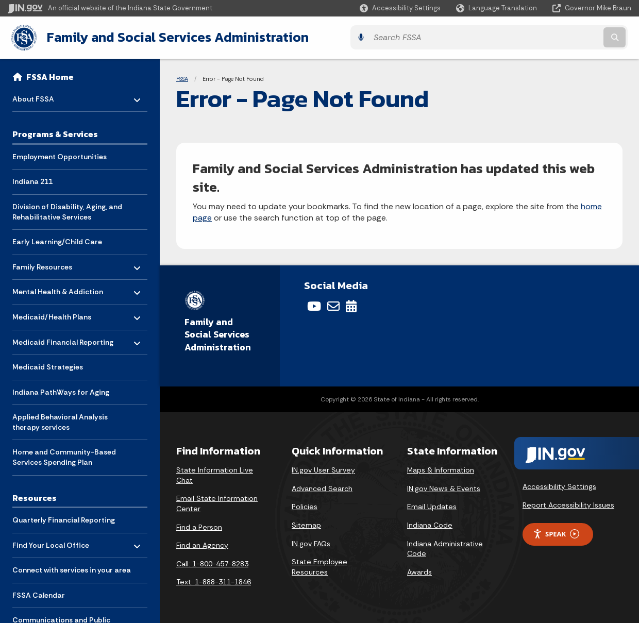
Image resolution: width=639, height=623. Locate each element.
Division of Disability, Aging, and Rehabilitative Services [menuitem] (67, 210)
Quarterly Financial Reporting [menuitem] (63, 518)
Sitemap (306, 523)
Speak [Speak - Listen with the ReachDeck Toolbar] (556, 532)
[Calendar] (351, 305)
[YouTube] (314, 305)
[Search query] (555, 37)
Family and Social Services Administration (173, 36)
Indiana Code (429, 523)
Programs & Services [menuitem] (55, 132)
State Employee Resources (319, 566)
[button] (400, 8)
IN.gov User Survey (323, 469)
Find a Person (199, 525)
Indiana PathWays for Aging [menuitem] (60, 390)
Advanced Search (322, 487)
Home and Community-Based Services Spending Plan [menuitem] (64, 455)
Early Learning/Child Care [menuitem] (57, 240)
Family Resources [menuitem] (42, 263)
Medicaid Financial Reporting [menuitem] (62, 338)
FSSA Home (50, 75)
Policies (304, 505)
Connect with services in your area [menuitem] (71, 568)
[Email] (333, 305)
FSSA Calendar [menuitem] (38, 593)
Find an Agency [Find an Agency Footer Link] (202, 544)
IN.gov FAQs (311, 542)
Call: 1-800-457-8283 (212, 562)
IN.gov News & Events (443, 487)
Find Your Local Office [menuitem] (50, 541)
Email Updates (432, 505)
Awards (419, 570)
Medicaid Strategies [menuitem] (47, 365)
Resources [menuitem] (34, 495)
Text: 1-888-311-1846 (213, 580)
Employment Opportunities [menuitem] (59, 154)
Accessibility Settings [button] (559, 485)
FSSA (182, 77)
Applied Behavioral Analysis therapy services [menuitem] (60, 420)
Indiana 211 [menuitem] (32, 179)
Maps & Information (440, 469)
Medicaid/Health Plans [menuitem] (51, 312)
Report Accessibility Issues (568, 503)
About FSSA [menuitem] (42, 95)
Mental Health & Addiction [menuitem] (57, 288)
